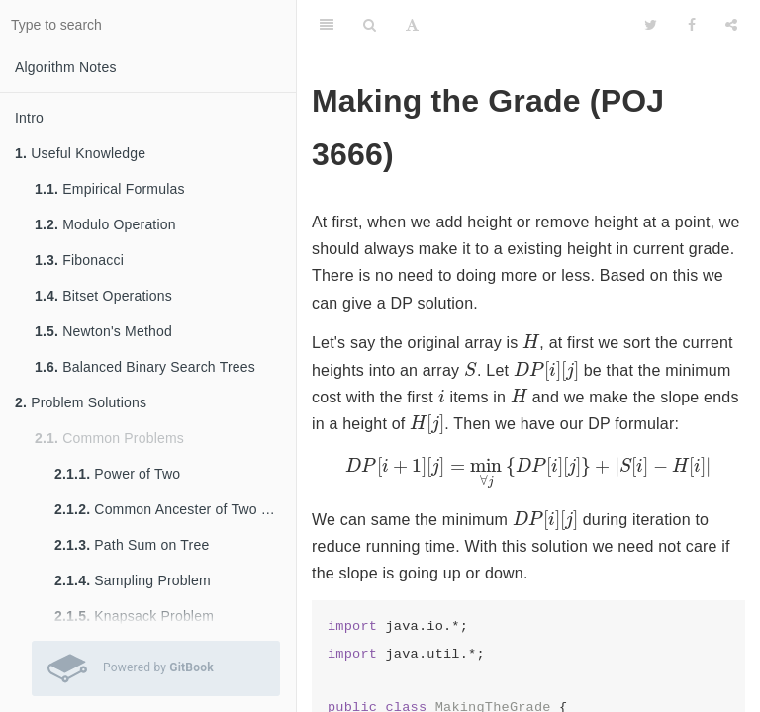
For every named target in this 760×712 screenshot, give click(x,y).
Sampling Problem (132, 580)
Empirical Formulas (110, 189)
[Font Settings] (412, 24)
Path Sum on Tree (131, 545)
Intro (29, 118)
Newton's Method (103, 331)
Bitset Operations (103, 296)
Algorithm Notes (66, 67)
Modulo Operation (105, 224)
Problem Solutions (80, 402)
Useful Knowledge (80, 153)
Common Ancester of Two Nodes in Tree (175, 509)
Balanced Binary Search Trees (145, 367)
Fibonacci (79, 260)
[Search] (369, 24)
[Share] (731, 24)
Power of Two (117, 474)
